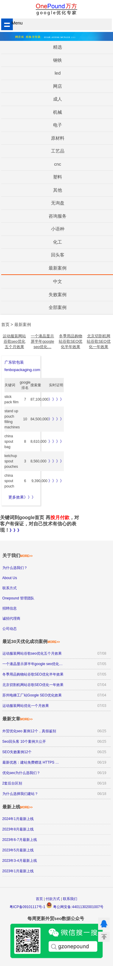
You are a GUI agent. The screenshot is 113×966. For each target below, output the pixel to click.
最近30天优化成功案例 (31, 641)
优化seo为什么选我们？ (21, 773)
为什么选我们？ (14, 568)
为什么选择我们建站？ (20, 794)
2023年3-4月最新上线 (19, 861)
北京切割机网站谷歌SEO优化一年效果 (98, 341)
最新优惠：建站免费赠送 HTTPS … (30, 762)
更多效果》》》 (21, 497)
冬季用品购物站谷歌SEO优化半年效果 (70, 341)
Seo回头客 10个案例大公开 (24, 741)
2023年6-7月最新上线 (19, 840)
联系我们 (70, 899)
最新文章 (17, 718)
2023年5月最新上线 (18, 850)
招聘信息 (9, 608)
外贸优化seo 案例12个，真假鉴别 (29, 731)
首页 (39, 899)
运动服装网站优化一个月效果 (25, 706)
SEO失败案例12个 (17, 752)
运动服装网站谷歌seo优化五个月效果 (14, 341)
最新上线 (17, 806)
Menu (12, 22)
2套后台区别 (12, 783)
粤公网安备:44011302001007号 (74, 907)
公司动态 (9, 629)
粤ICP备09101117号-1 (27, 907)
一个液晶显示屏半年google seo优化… (42, 341)
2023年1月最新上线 (18, 871)
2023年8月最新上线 (18, 829)
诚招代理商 (11, 618)
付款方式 (53, 899)
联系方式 (9, 588)
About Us (9, 578)
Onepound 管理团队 (18, 598)
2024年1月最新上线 (18, 819)
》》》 (15, 530)
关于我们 (17, 555)
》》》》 (56, 399)
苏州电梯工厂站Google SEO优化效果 (32, 695)
